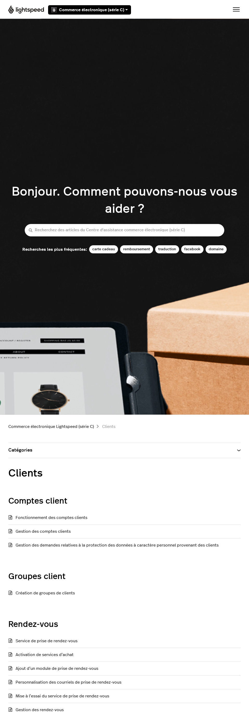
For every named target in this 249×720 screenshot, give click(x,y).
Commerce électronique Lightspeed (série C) (51, 427)
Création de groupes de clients (45, 593)
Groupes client (36, 576)
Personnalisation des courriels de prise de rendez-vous (68, 682)
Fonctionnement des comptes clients (51, 518)
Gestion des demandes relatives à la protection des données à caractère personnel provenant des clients (117, 545)
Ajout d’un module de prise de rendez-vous (57, 668)
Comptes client (37, 501)
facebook (192, 249)
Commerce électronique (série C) (89, 10)
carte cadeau (103, 249)
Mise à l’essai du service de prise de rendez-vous (62, 696)
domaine (216, 249)
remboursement (136, 249)
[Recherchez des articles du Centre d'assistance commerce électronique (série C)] (124, 230)
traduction (167, 249)
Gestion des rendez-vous (40, 710)
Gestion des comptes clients (43, 531)
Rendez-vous (33, 624)
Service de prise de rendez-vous (46, 641)
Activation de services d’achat (45, 655)
